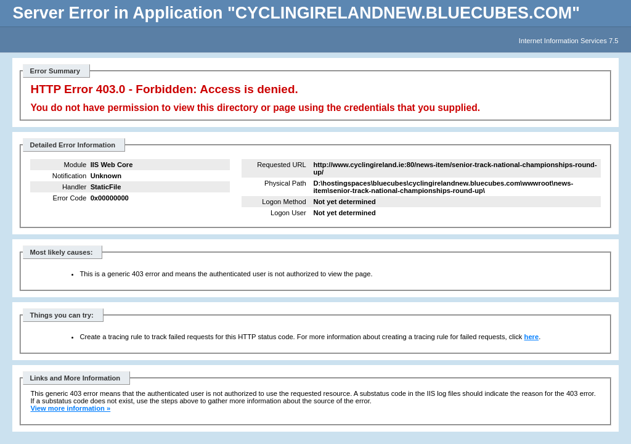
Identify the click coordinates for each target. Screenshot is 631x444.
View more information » (70, 408)
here (531, 336)
